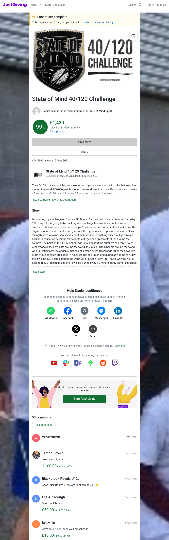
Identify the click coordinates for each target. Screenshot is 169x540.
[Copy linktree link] (90, 364)
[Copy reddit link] (103, 363)
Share (84, 151)
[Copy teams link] (77, 363)
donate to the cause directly (97, 22)
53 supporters (58, 131)
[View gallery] (133, 36)
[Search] (135, 5)
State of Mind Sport (70, 176)
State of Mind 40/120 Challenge (70, 171)
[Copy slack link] (66, 363)
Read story (39, 271)
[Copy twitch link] (115, 363)
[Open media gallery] (84, 60)
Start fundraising (84, 398)
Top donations (43, 424)
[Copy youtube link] (54, 363)
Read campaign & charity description (54, 199)
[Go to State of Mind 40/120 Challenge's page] (38, 175)
